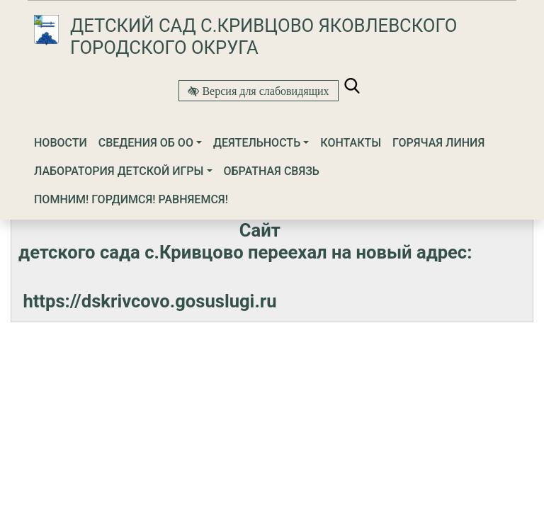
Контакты (350, 142)
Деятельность (256, 142)
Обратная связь (271, 171)
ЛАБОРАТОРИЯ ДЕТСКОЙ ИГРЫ (118, 171)
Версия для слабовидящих (264, 90)
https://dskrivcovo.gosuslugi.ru (149, 301)
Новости (60, 142)
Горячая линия (438, 142)
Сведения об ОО (145, 142)
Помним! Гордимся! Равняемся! (131, 199)
